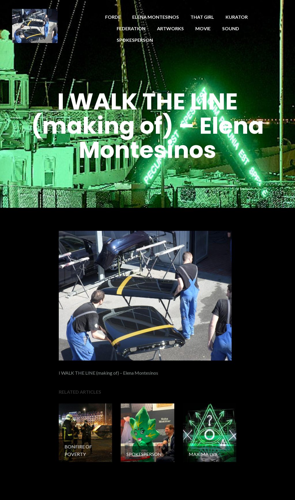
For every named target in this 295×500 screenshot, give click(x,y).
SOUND (230, 28)
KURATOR (237, 17)
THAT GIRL (202, 17)
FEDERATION (131, 28)
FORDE (113, 17)
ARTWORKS (170, 28)
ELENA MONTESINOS (155, 17)
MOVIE (203, 28)
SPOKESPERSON (135, 40)
